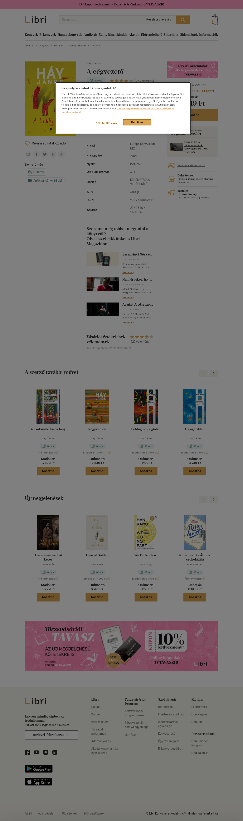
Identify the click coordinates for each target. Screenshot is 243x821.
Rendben (137, 122)
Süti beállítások (106, 123)
